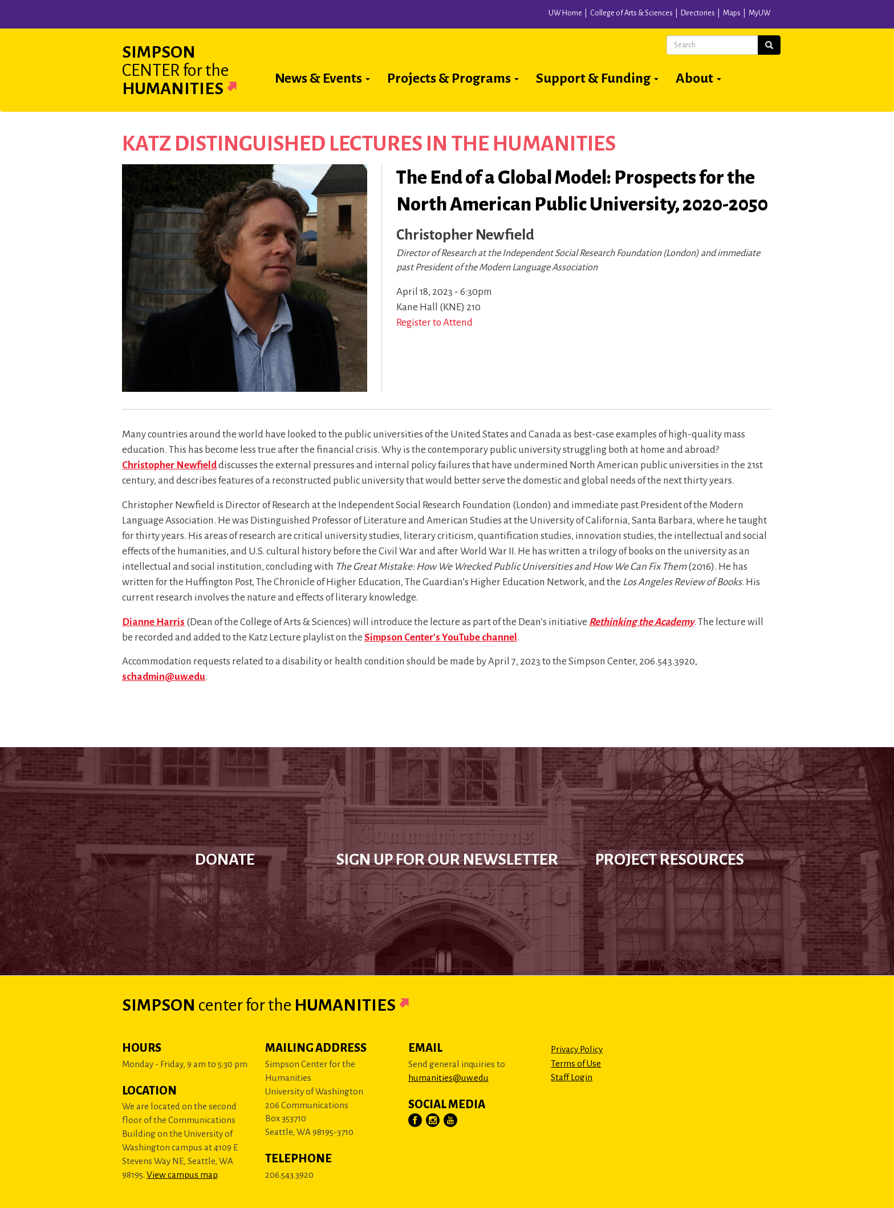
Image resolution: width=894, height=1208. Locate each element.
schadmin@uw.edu (163, 676)
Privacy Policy (577, 1049)
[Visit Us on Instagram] (433, 1120)
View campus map (182, 1174)
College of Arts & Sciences (631, 13)
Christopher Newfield (169, 465)
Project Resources (669, 859)
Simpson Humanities (193, 70)
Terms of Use (576, 1063)
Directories (698, 13)
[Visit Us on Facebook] (415, 1120)
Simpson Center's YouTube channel (440, 637)
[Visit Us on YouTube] (451, 1120)
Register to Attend (434, 322)
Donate (225, 859)
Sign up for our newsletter (447, 859)
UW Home (565, 13)
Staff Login (571, 1077)
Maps (732, 13)
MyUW (760, 13)
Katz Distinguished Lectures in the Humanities (369, 143)
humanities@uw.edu (448, 1078)
